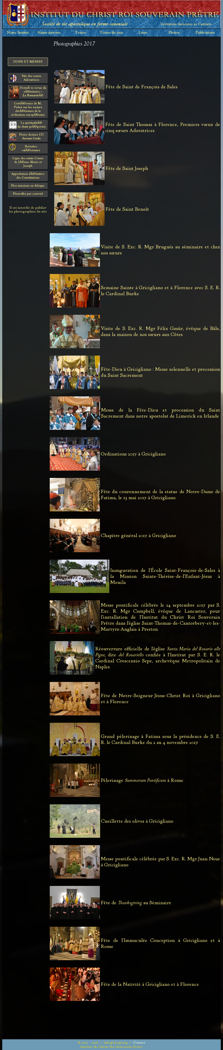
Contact (139, 1042)
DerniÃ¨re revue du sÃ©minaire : (27, 92)
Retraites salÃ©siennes (24, 148)
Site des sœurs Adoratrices (25, 78)
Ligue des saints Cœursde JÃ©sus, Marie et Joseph (27, 162)
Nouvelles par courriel (28, 193)
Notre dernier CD (26, 136)
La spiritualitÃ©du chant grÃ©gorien (27, 125)
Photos (174, 33)
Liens (142, 33)
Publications (205, 33)
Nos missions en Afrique (28, 185)
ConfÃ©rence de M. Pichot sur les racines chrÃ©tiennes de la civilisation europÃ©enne (28, 109)
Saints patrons (49, 33)
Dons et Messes (28, 61)
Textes (80, 33)
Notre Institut (18, 33)
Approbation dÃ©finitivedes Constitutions (28, 175)
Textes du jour (111, 33)
